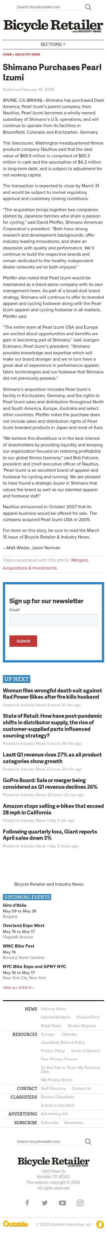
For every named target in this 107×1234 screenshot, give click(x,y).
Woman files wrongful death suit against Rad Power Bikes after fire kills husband (52, 693)
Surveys (48, 1034)
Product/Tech (88, 1017)
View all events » (18, 988)
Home (7, 54)
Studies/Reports (82, 1025)
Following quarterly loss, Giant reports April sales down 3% (50, 835)
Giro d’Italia (15, 905)
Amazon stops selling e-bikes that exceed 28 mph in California (53, 809)
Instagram (80, 1203)
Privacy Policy (53, 1050)
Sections (54, 44)
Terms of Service (85, 1050)
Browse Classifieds (57, 1097)
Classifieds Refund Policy (63, 1042)
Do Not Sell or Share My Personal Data (70, 1069)
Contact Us (81, 1088)
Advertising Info (54, 1113)
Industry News (27, 54)
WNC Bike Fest (18, 946)
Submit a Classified (57, 1105)
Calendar (69, 1034)
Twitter (44, 1203)
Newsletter (74, 1122)
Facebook (27, 1203)
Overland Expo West (23, 925)
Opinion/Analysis (55, 1017)
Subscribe (49, 1122)
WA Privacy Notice (57, 1080)
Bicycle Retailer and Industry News (48, 884)
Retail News (51, 1025)
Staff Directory (53, 1088)
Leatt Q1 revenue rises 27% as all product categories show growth (52, 758)
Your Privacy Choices (59, 1059)
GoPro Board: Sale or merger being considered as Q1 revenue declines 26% (50, 783)
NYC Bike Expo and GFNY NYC (34, 966)
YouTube (62, 1203)
